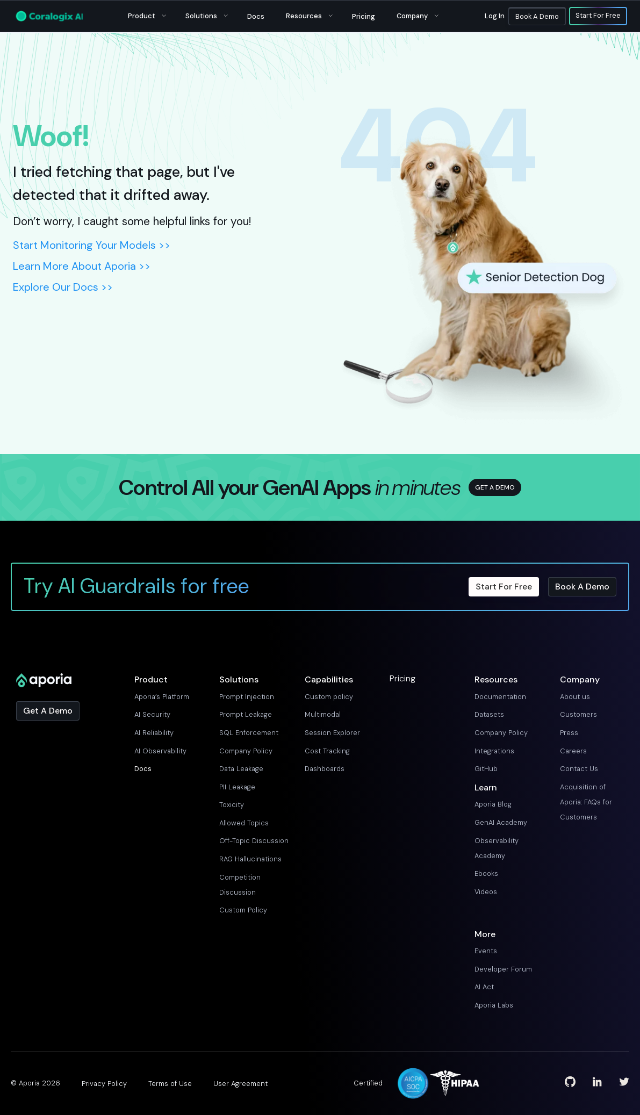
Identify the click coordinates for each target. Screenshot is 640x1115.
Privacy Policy (104, 1083)
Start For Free (598, 16)
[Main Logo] (49, 16)
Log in (495, 15)
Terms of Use (170, 1083)
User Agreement (240, 1083)
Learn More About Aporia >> (81, 266)
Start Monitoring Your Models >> (91, 245)
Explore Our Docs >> (63, 287)
